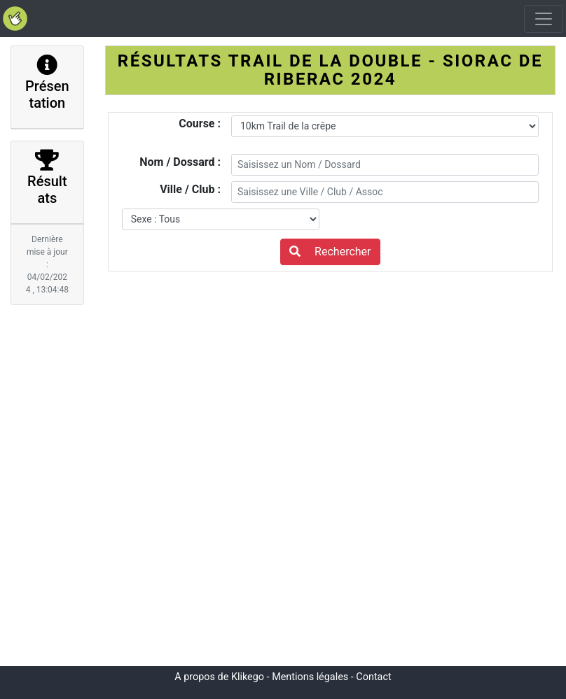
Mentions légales (310, 677)
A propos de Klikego (219, 677)
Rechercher (330, 251)
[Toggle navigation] (543, 19)
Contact (373, 677)
